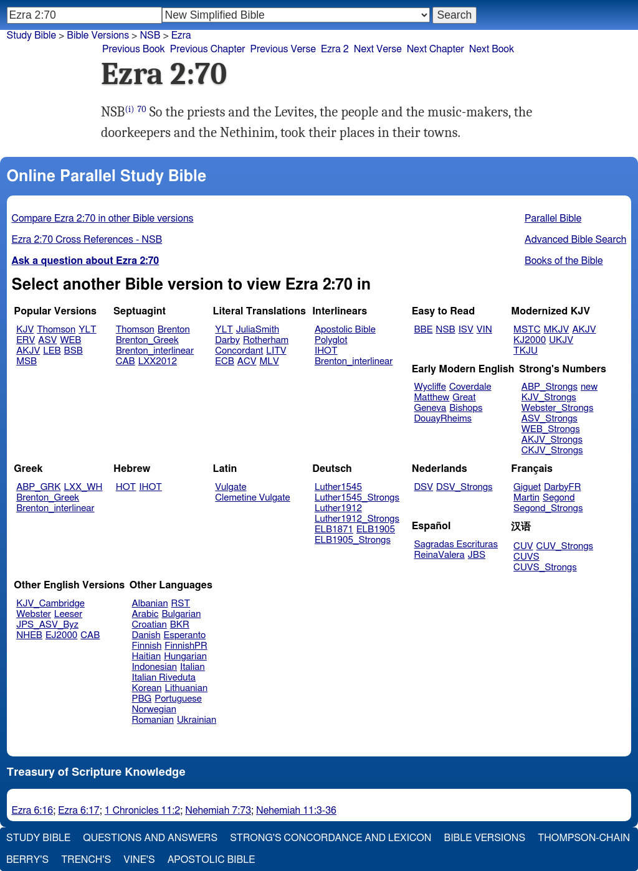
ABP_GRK (38, 487)
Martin (526, 497)
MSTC (526, 329)
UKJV (561, 340)
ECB (224, 361)
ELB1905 (375, 529)
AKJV (28, 350)
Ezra (181, 35)
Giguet (527, 487)
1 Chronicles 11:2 (142, 811)
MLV (269, 361)
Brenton (174, 329)
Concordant (239, 350)
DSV (424, 487)
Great (463, 397)
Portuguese (178, 699)
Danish (146, 635)
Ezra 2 (335, 49)
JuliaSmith (257, 329)
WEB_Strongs (550, 429)
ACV (247, 361)
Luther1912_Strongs (357, 519)
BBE (423, 329)
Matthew (432, 397)
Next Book (491, 49)
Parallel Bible (553, 219)
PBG (142, 699)
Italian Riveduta (164, 677)
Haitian (146, 656)
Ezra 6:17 (79, 811)
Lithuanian (185, 688)
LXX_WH (83, 487)
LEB (51, 350)
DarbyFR (562, 487)
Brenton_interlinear (155, 350)
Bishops (465, 408)
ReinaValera (439, 555)
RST (181, 603)
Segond (558, 497)
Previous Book (133, 49)
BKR (179, 624)
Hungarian (185, 656)
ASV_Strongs (549, 418)
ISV (466, 329)
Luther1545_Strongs (357, 497)
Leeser (68, 614)
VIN (484, 329)
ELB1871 (334, 529)
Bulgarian (181, 614)
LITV (276, 350)
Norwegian (154, 709)
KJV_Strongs (548, 397)
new (589, 387)
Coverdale (470, 387)
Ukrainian (196, 720)
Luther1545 (338, 487)
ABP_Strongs (549, 387)
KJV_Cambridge (50, 603)
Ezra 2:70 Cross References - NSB (87, 240)
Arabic (145, 614)
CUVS (526, 557)
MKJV (556, 329)
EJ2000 (61, 635)
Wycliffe (430, 387)
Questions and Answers (150, 838)
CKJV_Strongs (552, 450)
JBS (476, 555)
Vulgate (230, 487)
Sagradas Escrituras (456, 544)
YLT (87, 329)
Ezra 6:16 (33, 811)
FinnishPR (185, 646)
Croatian (149, 624)
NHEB (29, 635)
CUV (523, 546)
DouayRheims (443, 418)
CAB (125, 361)
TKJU (525, 350)
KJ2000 (529, 340)
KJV (25, 329)
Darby (227, 340)
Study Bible (31, 35)
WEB (70, 340)
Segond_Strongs (548, 508)
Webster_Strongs (557, 408)
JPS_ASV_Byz (47, 624)
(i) (129, 109)
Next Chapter (435, 49)
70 (142, 109)
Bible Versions (98, 35)
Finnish (147, 646)
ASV (47, 340)
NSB (445, 329)
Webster (33, 614)
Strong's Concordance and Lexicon (330, 838)
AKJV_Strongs (552, 440)
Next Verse (378, 49)
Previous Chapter (207, 49)
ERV (25, 340)
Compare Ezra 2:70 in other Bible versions (103, 219)
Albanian (150, 603)
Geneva (430, 408)
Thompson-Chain (584, 838)
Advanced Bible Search (575, 240)
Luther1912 (338, 508)
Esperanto (185, 635)
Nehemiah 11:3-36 (296, 811)
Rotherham (265, 340)
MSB (26, 361)
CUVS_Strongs (545, 567)
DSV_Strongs (464, 487)
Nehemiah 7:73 (218, 811)
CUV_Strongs (564, 546)
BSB (73, 350)
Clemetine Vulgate (252, 497)
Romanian (153, 720)
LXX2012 (157, 361)
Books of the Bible (564, 261)
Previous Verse (283, 49)
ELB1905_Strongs (353, 540)
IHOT (326, 350)
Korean (147, 688)
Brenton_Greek (147, 340)
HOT (126, 487)
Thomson (56, 329)
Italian (192, 667)
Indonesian (155, 667)
